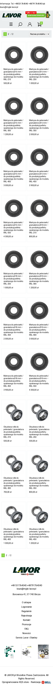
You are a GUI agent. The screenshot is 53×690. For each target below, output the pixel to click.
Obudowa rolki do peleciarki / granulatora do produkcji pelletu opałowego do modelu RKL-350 (39, 483)
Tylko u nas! (31, 13)
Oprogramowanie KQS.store (15, 682)
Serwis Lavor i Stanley (26, 637)
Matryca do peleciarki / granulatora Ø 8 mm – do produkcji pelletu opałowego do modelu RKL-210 (39, 227)
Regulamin (26, 611)
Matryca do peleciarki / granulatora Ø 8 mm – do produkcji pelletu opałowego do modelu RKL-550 (39, 381)
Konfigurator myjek (36, 15)
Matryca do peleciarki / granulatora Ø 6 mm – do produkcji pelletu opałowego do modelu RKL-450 (39, 176)
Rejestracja (26, 615)
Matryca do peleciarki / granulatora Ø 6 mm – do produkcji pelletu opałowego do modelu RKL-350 (39, 125)
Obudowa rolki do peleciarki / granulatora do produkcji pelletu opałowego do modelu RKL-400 (14, 534)
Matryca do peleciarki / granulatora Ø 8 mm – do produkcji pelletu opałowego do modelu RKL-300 (39, 278)
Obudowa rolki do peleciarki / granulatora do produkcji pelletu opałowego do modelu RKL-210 (14, 432)
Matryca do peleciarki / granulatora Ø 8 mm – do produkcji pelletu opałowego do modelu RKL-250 (13, 278)
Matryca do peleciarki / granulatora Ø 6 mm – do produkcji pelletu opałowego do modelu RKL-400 (13, 176)
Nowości (26, 633)
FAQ (26, 629)
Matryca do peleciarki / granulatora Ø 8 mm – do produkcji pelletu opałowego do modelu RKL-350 (13, 330)
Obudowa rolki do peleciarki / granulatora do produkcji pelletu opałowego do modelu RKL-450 (39, 534)
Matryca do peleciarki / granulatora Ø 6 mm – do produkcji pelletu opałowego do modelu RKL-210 (13, 74)
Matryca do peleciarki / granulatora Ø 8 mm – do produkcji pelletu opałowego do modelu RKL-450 (13, 381)
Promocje (26, 624)
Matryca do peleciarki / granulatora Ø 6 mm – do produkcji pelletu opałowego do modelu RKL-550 (13, 227)
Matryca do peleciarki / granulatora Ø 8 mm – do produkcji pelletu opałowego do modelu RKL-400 (39, 330)
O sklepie (26, 602)
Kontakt (26, 620)
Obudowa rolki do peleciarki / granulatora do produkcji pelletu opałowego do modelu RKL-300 (14, 483)
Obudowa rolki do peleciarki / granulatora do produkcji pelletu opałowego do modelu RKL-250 (39, 432)
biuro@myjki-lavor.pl (9, 7)
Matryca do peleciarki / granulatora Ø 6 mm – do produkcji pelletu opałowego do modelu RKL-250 (39, 74)
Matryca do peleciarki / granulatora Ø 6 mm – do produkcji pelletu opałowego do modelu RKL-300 (13, 125)
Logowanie (26, 606)
